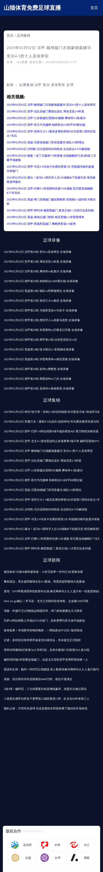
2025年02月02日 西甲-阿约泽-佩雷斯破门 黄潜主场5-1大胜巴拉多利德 (50, 210)
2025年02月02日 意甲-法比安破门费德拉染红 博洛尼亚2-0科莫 (45, 111)
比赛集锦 (26, 85)
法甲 (38, 85)
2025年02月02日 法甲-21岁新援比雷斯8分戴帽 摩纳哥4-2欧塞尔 (46, 118)
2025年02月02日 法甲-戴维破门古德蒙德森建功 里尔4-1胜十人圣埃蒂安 (51, 104)
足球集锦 (23, 35)
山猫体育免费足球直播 (32, 8)
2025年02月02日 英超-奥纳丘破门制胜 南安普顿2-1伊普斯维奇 (45, 217)
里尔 (46, 85)
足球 (70, 85)
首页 (94, 8)
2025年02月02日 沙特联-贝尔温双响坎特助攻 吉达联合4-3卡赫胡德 (48, 149)
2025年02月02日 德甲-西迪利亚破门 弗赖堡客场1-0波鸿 (41, 223)
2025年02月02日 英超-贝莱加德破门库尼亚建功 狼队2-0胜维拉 (45, 142)
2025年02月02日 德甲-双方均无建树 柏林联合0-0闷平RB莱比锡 (46, 124)
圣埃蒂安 (58, 85)
